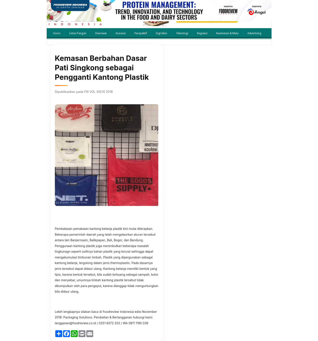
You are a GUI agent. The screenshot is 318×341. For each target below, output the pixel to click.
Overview (101, 33)
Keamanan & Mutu (227, 33)
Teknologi (182, 33)
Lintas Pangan (77, 33)
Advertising (254, 33)
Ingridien (161, 33)
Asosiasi (121, 33)
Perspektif (140, 33)
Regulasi (202, 33)
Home (56, 33)
